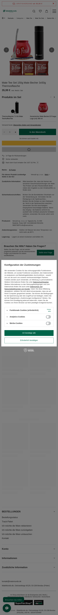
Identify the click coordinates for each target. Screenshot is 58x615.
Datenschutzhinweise (41, 282)
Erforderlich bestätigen (29, 340)
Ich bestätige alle (29, 333)
